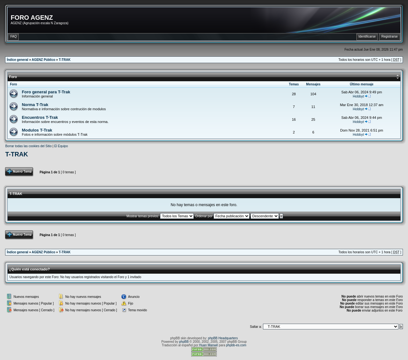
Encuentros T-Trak (40, 117)
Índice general (17, 59)
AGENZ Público (43, 59)
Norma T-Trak (35, 104)
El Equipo (61, 146)
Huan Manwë (208, 345)
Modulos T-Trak (37, 130)
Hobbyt (358, 96)
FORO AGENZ (32, 17)
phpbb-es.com (236, 345)
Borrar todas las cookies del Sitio (28, 146)
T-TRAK (64, 59)
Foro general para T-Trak (46, 92)
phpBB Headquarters (223, 338)
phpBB (184, 341)
